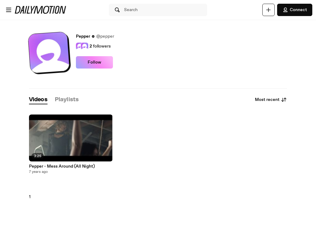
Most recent (271, 100)
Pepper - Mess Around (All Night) (62, 166)
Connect (294, 10)
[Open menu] (9, 10)
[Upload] (268, 10)
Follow (94, 62)
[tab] (38, 100)
